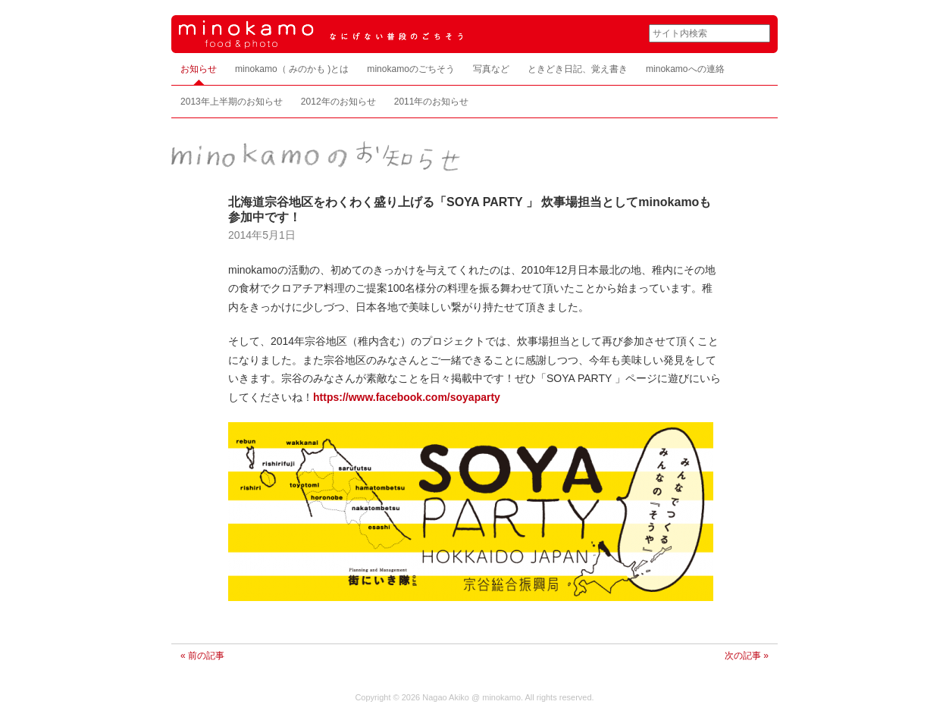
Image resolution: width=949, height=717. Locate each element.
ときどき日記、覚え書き (578, 69)
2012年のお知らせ (338, 101)
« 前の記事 (202, 655)
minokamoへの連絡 (685, 69)
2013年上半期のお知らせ (231, 101)
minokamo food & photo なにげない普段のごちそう (398, 34)
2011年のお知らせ (431, 101)
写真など (491, 69)
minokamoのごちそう (411, 69)
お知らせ (198, 69)
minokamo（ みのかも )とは (292, 69)
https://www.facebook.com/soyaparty (406, 397)
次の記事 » (747, 655)
